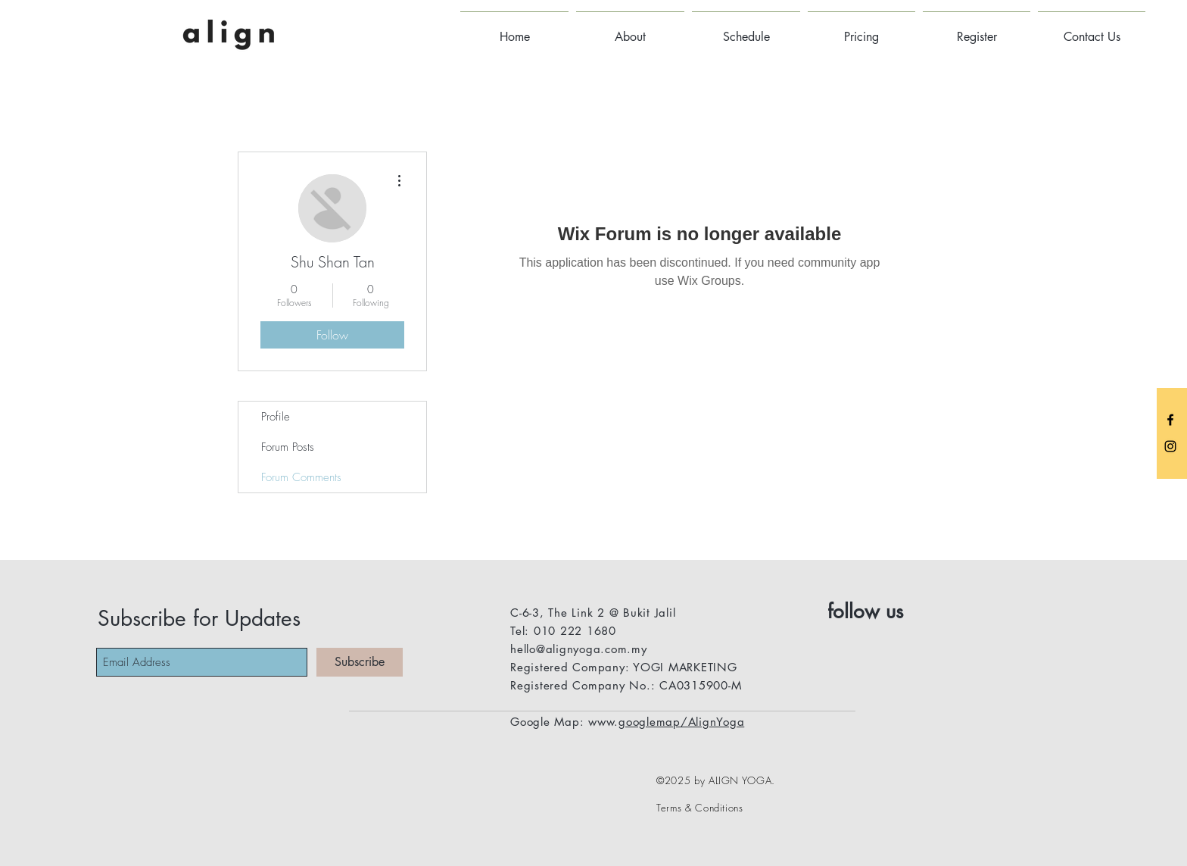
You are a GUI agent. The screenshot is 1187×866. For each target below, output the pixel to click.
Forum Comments (301, 477)
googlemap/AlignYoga (681, 721)
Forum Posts (287, 447)
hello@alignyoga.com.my (578, 649)
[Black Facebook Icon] (1170, 419)
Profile (275, 416)
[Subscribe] (359, 662)
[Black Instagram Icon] (1170, 446)
